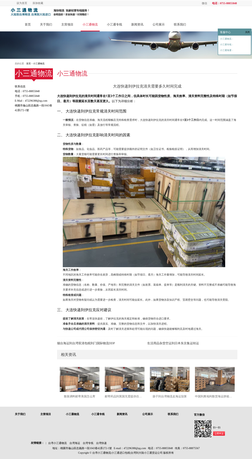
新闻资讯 (137, 24)
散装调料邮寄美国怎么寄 (79, 396)
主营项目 (67, 24)
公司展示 (159, 24)
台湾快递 (101, 443)
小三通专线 (114, 24)
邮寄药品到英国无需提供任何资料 (125, 396)
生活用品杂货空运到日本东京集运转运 (173, 343)
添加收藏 (38, 3)
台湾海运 (74, 443)
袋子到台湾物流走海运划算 (170, 396)
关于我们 (46, 24)
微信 (204, 3)
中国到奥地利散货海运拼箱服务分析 (215, 396)
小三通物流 (90, 24)
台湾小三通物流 (57, 443)
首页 (28, 24)
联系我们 (180, 24)
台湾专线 (88, 443)
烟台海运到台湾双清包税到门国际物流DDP (86, 343)
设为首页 (22, 3)
